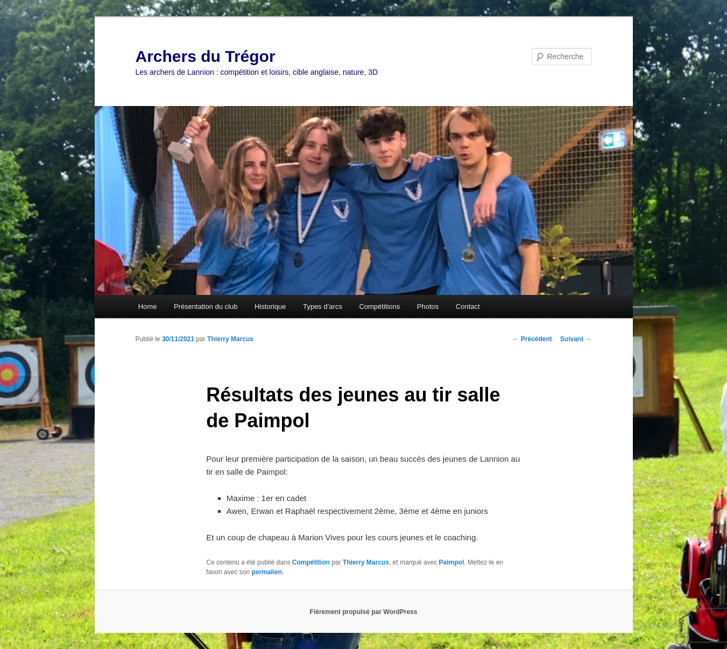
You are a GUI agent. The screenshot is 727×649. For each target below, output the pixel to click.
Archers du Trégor (206, 56)
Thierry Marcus (230, 339)
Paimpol (451, 562)
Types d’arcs (322, 306)
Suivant (576, 339)
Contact (468, 306)
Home (147, 306)
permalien (266, 572)
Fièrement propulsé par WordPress (364, 612)
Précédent (532, 339)
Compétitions (379, 306)
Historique (270, 306)
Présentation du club (206, 306)
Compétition (311, 562)
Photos (428, 306)
